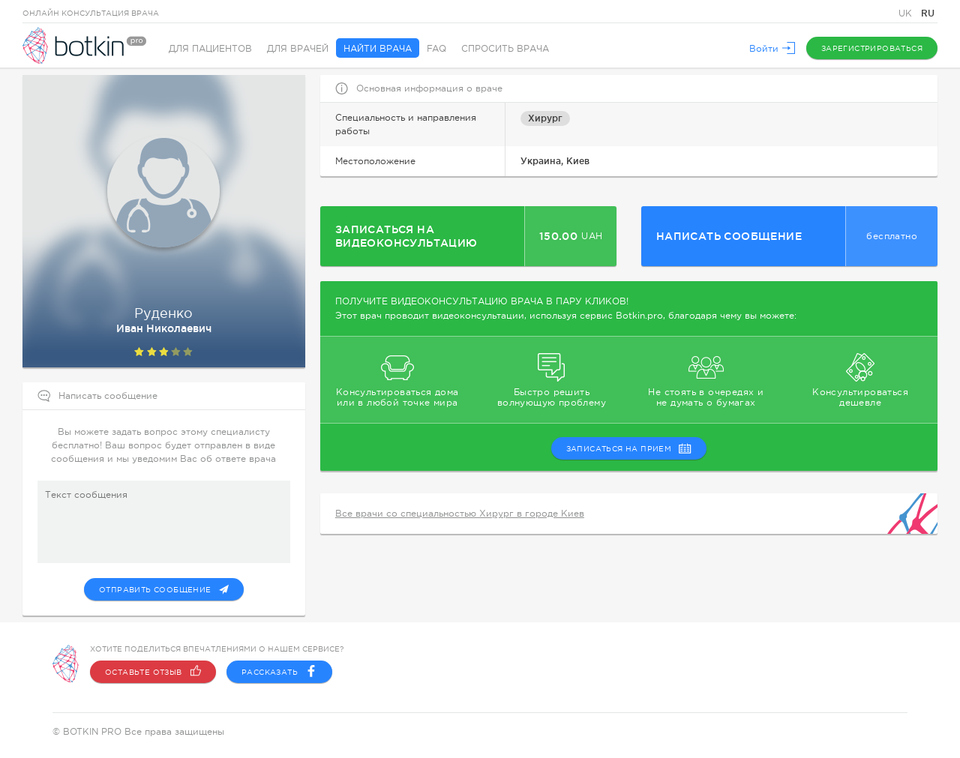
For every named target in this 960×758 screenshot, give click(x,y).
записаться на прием (629, 448)
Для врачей (297, 48)
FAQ (436, 48)
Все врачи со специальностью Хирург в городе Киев (459, 513)
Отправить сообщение (164, 589)
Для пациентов (210, 48)
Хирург (545, 118)
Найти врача (378, 48)
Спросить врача (505, 48)
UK (906, 13)
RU (927, 13)
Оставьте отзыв (153, 672)
